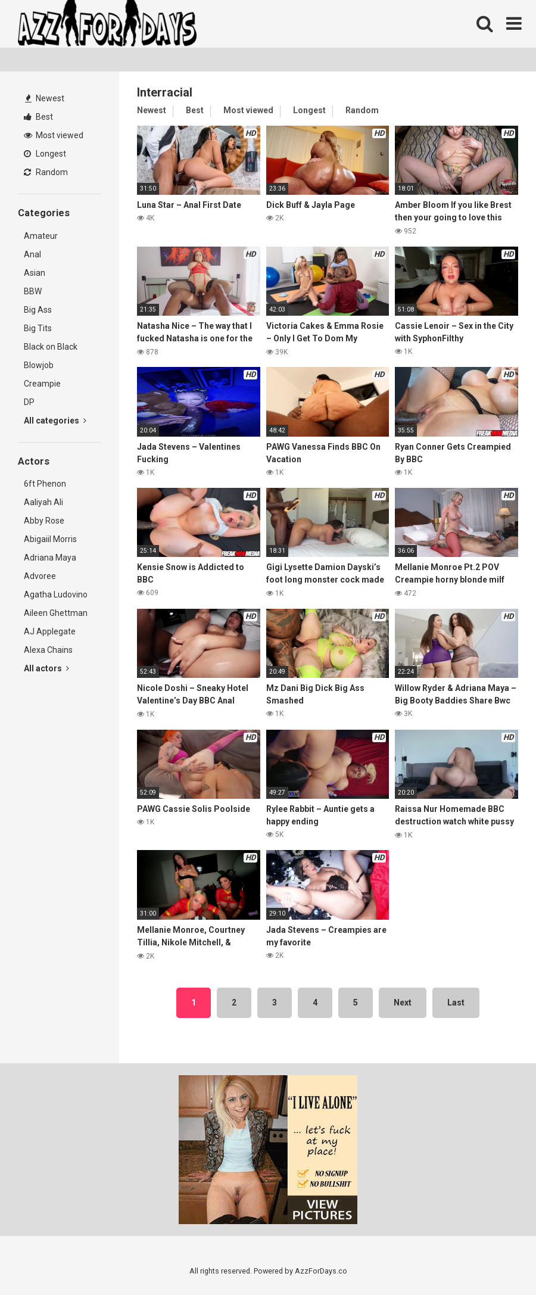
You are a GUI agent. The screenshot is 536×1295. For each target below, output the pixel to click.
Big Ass (38, 310)
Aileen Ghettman (56, 613)
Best (38, 117)
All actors (46, 668)
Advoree (40, 576)
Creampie (42, 383)
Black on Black (50, 346)
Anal (32, 254)
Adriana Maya (50, 557)
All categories (55, 420)
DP (29, 402)
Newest (44, 98)
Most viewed (53, 135)
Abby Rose (44, 520)
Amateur (41, 236)
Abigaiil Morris (50, 539)
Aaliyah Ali (43, 502)
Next (403, 1002)
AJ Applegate (50, 631)
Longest (45, 153)
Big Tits (38, 328)
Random (46, 172)
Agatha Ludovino (56, 594)
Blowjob (39, 365)
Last (456, 1002)
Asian (34, 273)
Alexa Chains (48, 650)
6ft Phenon (45, 483)
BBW (33, 291)
